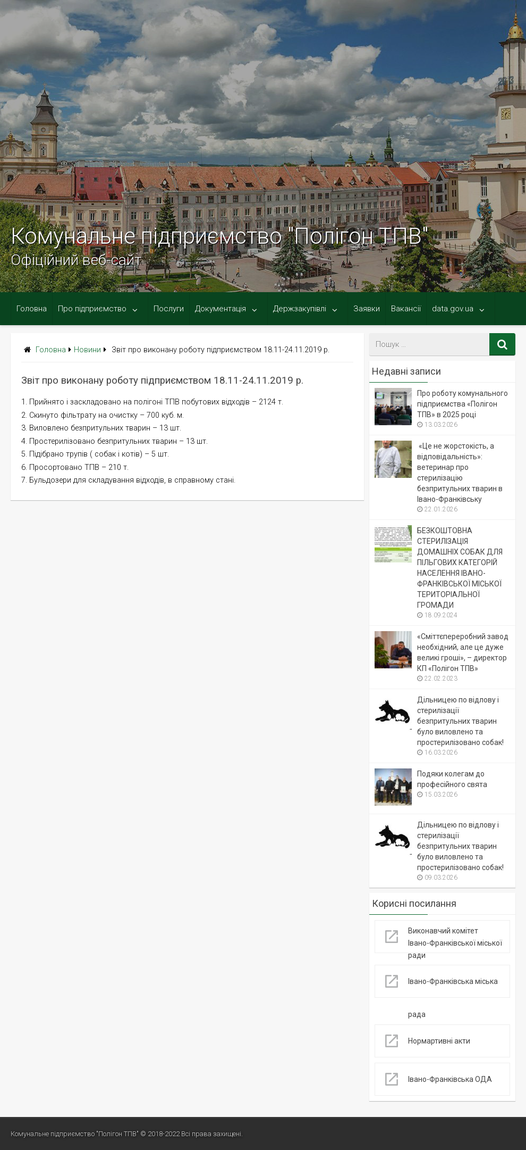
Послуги (169, 308)
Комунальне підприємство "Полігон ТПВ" (219, 236)
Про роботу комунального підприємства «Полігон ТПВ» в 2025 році (462, 404)
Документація (220, 308)
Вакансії (406, 308)
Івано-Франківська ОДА (450, 1079)
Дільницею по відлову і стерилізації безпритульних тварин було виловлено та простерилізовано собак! (460, 721)
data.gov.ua (452, 308)
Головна (31, 308)
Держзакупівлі (299, 308)
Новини (87, 349)
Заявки (366, 308)
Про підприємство (92, 308)
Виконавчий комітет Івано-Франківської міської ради (455, 942)
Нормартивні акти (439, 1041)
